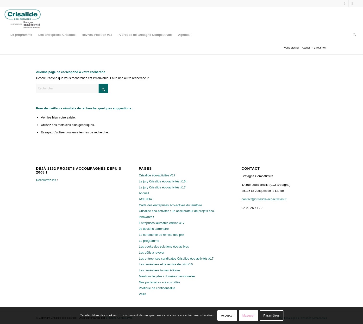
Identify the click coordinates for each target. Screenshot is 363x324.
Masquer (248, 315)
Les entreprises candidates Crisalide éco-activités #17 (176, 258)
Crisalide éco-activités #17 (157, 175)
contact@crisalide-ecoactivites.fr (264, 199)
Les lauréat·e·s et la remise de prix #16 (166, 264)
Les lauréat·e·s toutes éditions (160, 270)
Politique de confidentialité (157, 288)
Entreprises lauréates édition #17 (162, 223)
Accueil (144, 193)
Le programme (149, 241)
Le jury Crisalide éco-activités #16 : (163, 181)
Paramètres (271, 315)
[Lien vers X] (344, 3)
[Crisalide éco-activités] (23, 18)
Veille (142, 294)
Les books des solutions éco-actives (164, 246)
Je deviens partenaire (154, 229)
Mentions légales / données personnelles (167, 276)
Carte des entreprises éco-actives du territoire (170, 205)
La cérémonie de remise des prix (161, 235)
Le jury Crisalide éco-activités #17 (162, 187)
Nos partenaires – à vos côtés (159, 282)
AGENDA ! (146, 199)
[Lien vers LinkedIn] (352, 3)
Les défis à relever (151, 252)
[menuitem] (21, 35)
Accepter (227, 315)
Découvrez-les (46, 180)
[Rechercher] (353, 35)
